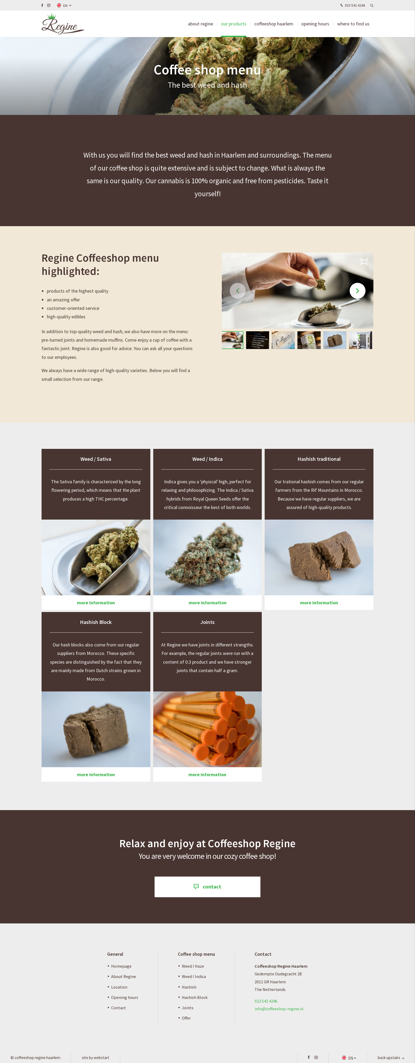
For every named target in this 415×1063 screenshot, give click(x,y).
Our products (233, 24)
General (115, 954)
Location (119, 987)
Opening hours (315, 24)
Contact (118, 1007)
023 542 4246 (352, 5)
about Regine (200, 24)
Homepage (121, 966)
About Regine (123, 976)
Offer (186, 1018)
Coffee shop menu (196, 954)
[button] (358, 291)
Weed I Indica (194, 976)
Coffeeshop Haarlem (273, 24)
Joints (187, 1007)
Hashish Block (195, 997)
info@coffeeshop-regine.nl (279, 1008)
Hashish (189, 987)
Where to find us (353, 24)
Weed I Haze (193, 966)
